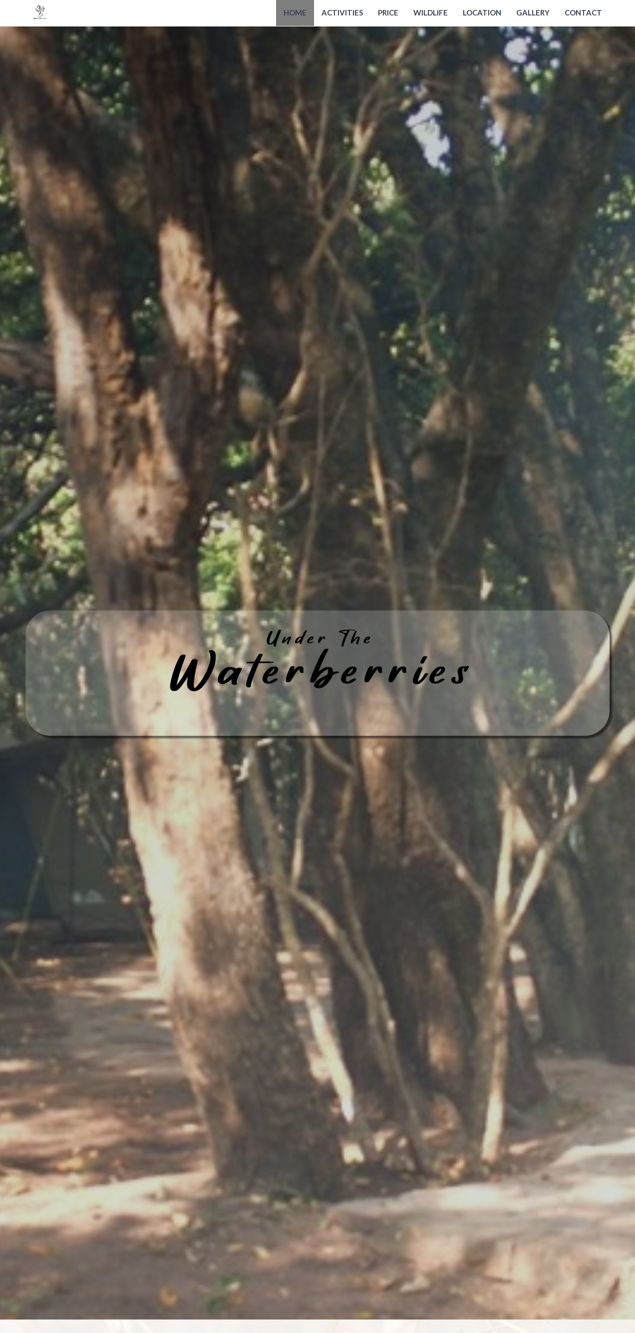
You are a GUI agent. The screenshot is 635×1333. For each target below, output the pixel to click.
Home (295, 12)
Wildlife (430, 12)
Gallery (533, 12)
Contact (583, 12)
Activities (342, 12)
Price (388, 12)
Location (482, 12)
